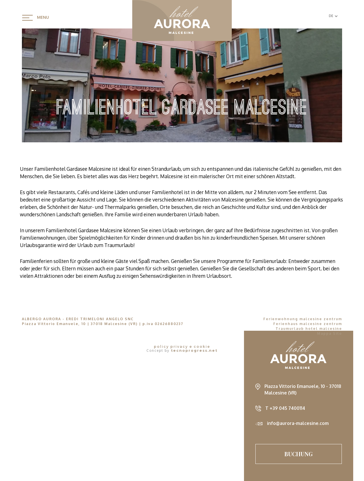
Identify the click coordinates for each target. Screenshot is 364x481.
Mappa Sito (329, 333)
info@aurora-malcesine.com (298, 423)
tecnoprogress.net (194, 351)
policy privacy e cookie (182, 347)
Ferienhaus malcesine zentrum (307, 324)
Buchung (298, 454)
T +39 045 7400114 (285, 408)
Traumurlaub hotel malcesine (309, 328)
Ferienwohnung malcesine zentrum (302, 319)
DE (333, 16)
